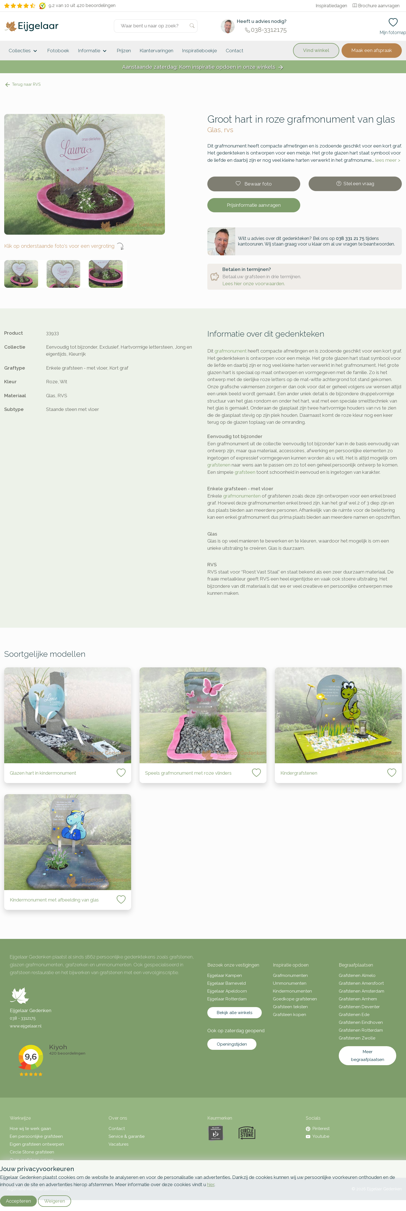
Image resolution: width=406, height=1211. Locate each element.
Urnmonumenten (289, 983)
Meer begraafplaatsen (367, 1055)
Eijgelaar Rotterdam (227, 998)
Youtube (317, 1136)
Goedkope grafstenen (295, 998)
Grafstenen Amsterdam (361, 991)
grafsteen (245, 472)
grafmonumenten (242, 496)
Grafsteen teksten (290, 1006)
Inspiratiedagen (331, 5)
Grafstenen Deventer (359, 1006)
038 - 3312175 (22, 1018)
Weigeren (54, 1201)
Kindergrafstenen (298, 773)
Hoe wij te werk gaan (30, 1128)
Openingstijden (232, 1044)
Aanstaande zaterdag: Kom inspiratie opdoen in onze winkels (203, 67)
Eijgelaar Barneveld (226, 983)
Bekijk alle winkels (234, 1012)
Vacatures (118, 1144)
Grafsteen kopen (289, 1014)
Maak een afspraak (371, 50)
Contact (234, 50)
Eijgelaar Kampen (224, 975)
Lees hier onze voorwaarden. (253, 283)
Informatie (93, 51)
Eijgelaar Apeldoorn (227, 991)
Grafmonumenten (290, 975)
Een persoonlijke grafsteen (36, 1136)
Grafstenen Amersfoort (361, 983)
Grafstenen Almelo (357, 975)
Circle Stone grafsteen (32, 1152)
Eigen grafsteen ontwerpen (37, 1144)
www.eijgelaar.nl (26, 1026)
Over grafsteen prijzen (32, 1159)
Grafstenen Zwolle (357, 1038)
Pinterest (318, 1128)
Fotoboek (58, 50)
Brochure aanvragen (376, 5)
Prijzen (124, 50)
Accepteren (18, 1201)
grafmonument (231, 351)
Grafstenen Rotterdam (361, 1030)
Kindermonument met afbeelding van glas (54, 900)
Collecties (24, 51)
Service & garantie (127, 1136)
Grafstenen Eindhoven (361, 1022)
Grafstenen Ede (354, 1014)
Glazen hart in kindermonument (43, 773)
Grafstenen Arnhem (358, 998)
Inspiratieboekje (199, 50)
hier (210, 1184)
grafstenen (218, 465)
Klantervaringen (156, 50)
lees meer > (387, 160)
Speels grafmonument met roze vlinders (188, 773)
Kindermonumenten (292, 991)
